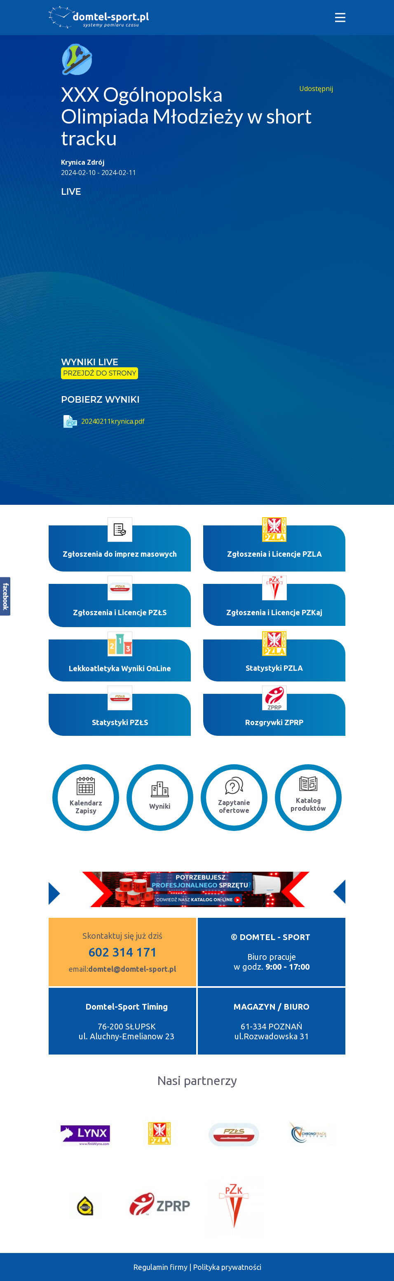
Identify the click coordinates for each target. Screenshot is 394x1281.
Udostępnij (316, 88)
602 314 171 (122, 952)
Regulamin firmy (160, 1267)
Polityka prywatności (227, 1267)
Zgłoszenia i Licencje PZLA (274, 554)
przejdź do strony (99, 373)
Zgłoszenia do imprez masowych (120, 554)
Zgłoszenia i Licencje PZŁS (120, 612)
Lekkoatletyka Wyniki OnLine (120, 668)
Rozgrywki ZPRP (274, 722)
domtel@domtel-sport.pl (132, 969)
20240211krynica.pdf (103, 421)
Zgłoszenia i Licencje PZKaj (274, 612)
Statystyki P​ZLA (274, 668)
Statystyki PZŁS (120, 722)
